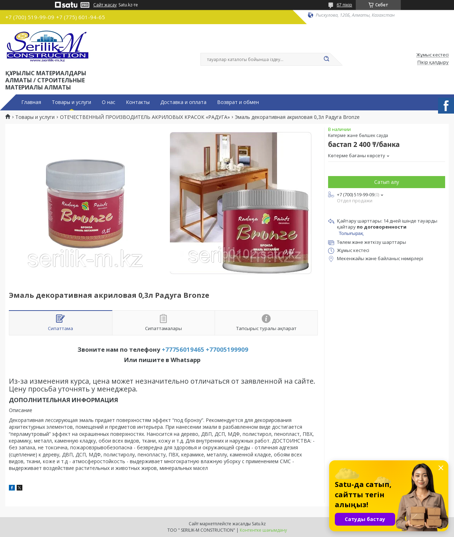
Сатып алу (386, 182)
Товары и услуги (71, 102)
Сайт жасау (105, 4)
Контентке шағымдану (263, 530)
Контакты (138, 102)
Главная (31, 102)
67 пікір (344, 5)
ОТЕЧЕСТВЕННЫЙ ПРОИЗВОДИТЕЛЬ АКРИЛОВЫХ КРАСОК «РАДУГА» (145, 117)
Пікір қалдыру (433, 62)
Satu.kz (259, 524)
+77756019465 (183, 349)
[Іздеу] (326, 59)
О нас (108, 102)
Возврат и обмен (238, 102)
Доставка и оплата (183, 102)
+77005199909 (227, 349)
